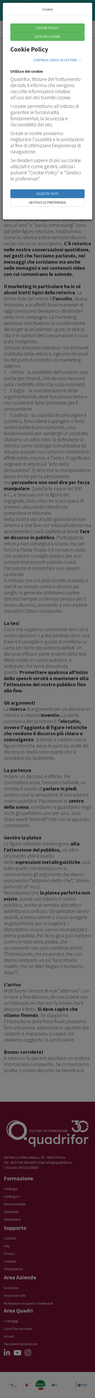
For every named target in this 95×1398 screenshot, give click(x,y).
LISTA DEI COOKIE (47, 36)
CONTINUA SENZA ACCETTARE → (57, 60)
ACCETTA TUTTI (47, 193)
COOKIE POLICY (47, 28)
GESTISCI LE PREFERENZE (47, 202)
